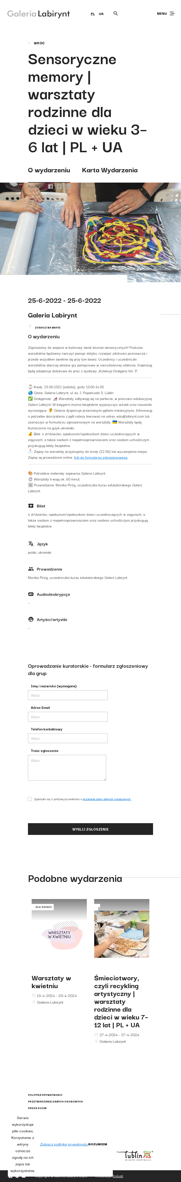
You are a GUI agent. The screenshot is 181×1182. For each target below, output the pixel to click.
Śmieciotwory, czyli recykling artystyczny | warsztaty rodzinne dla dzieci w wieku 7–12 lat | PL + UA (121, 1001)
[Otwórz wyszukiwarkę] (115, 13)
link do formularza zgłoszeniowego (101, 457)
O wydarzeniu (49, 169)
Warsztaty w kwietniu (51, 981)
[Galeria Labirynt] (35, 13)
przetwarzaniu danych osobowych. (107, 798)
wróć (36, 43)
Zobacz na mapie (48, 327)
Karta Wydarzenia (110, 169)
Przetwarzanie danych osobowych (55, 1101)
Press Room (37, 1108)
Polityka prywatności (45, 1095)
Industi (118, 1176)
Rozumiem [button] (97, 1143)
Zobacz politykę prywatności (64, 1144)
